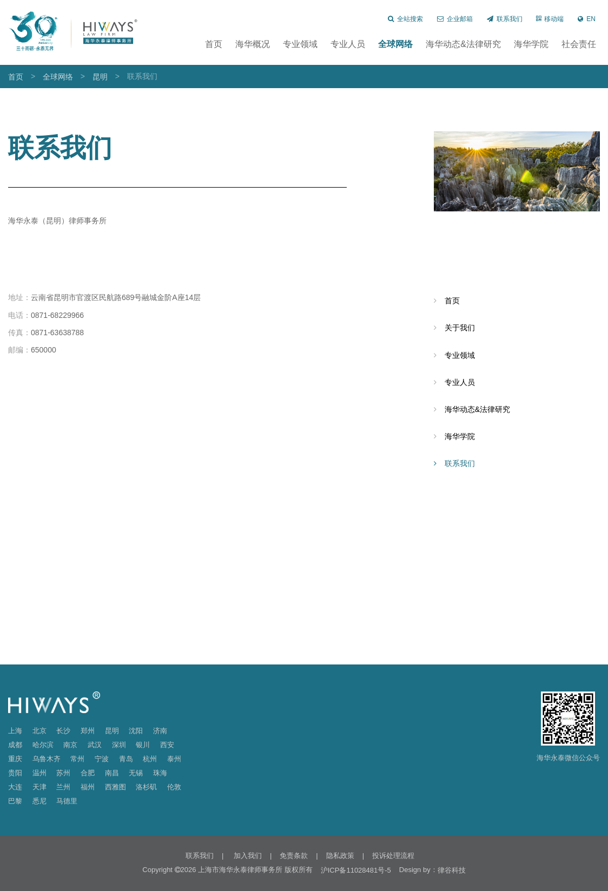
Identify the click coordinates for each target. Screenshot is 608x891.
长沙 (63, 731)
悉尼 (39, 801)
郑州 (88, 731)
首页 (213, 44)
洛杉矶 (146, 787)
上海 (15, 731)
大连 (15, 787)
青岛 (126, 759)
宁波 (102, 759)
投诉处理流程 (393, 856)
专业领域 (300, 44)
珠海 (160, 773)
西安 (167, 745)
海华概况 (252, 44)
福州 (88, 787)
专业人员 (348, 44)
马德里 (66, 801)
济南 (160, 731)
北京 (39, 731)
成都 (15, 745)
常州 (77, 759)
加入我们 (247, 856)
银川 (143, 745)
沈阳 (136, 731)
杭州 (150, 759)
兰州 (63, 787)
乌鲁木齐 (46, 759)
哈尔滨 (43, 745)
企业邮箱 (455, 19)
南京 (70, 745)
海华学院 (531, 44)
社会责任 (578, 44)
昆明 (100, 76)
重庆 (15, 759)
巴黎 (15, 801)
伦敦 (174, 787)
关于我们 (460, 327)
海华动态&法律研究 (463, 44)
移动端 (550, 19)
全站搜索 (405, 19)
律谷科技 (452, 870)
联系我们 (505, 19)
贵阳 (15, 773)
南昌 (112, 773)
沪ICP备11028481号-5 (356, 870)
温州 (39, 773)
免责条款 (294, 856)
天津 (39, 787)
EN (587, 19)
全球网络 (395, 44)
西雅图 (115, 787)
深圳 (119, 745)
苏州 (63, 773)
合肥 (88, 773)
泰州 (174, 759)
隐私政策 (340, 856)
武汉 (95, 745)
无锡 (136, 773)
